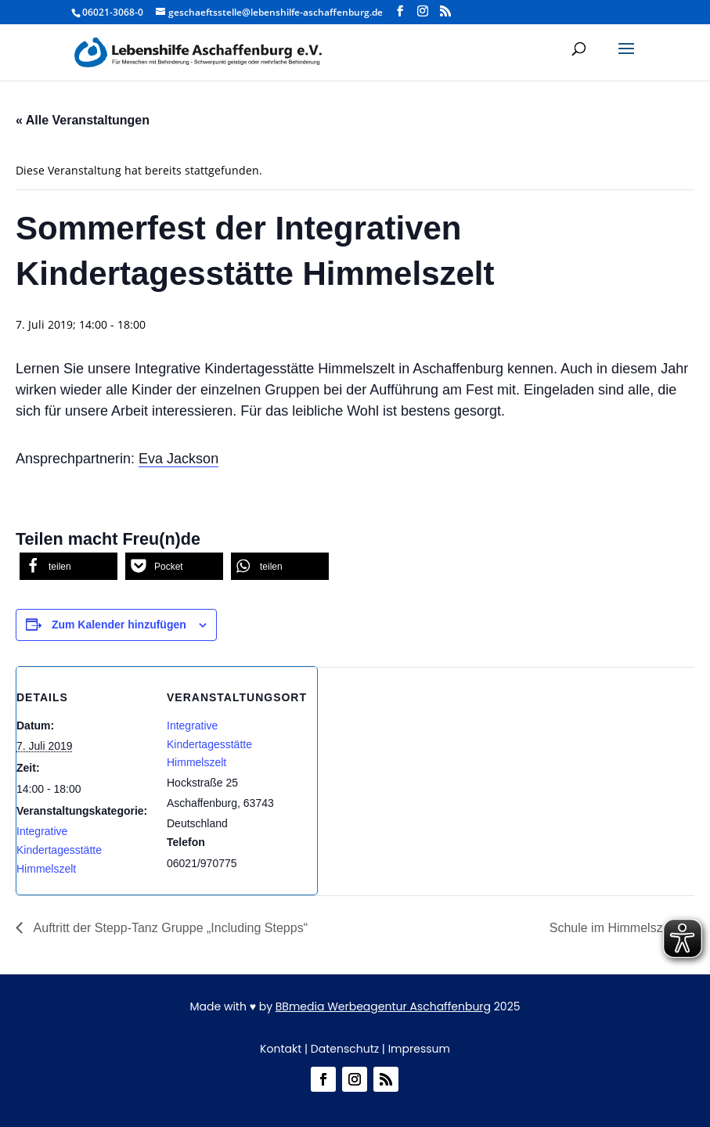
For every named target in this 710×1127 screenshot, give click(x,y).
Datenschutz (345, 1049)
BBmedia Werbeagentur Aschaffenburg (383, 1006)
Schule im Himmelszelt (614, 927)
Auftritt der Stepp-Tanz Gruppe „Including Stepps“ (169, 927)
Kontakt (280, 1049)
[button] (626, 59)
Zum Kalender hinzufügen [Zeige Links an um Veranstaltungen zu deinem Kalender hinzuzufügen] (119, 624)
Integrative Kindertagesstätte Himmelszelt (59, 850)
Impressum (419, 1049)
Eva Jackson (178, 458)
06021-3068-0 (112, 12)
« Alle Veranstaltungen (83, 120)
